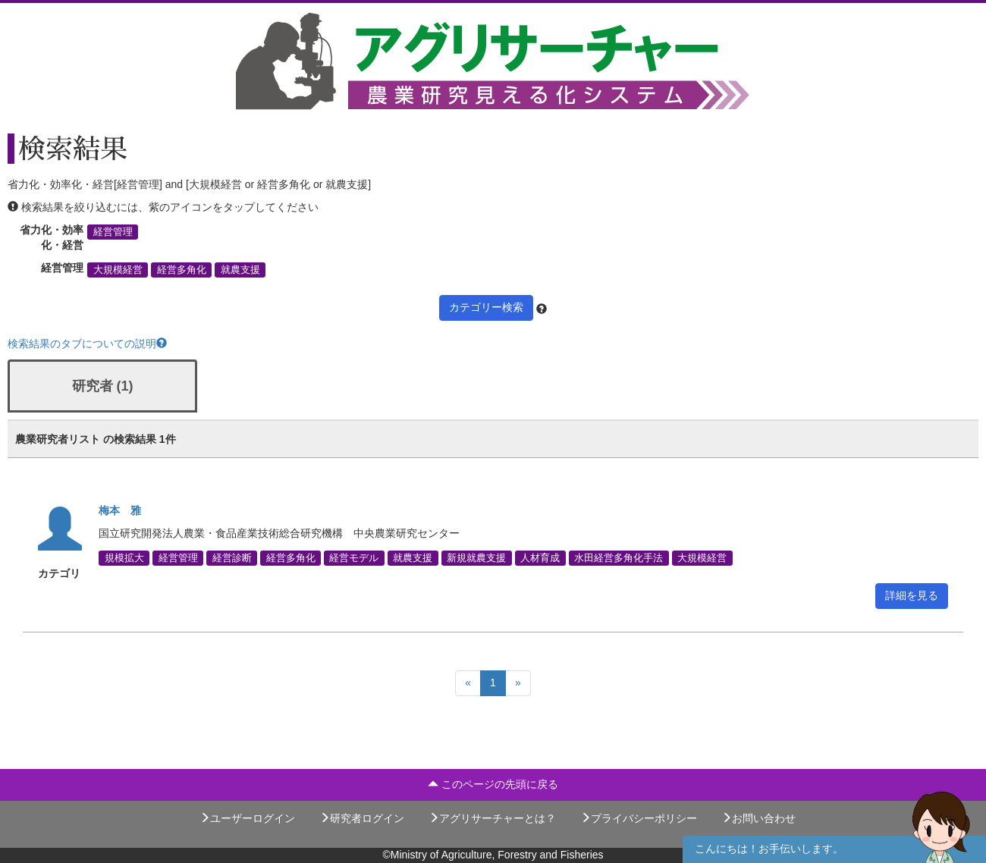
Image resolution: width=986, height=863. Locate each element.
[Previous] (468, 683)
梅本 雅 (120, 510)
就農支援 (240, 270)
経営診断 (232, 558)
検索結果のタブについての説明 (87, 343)
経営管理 (113, 232)
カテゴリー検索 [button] (486, 307)
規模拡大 (124, 558)
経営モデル (353, 558)
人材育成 (540, 558)
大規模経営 (118, 270)
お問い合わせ (758, 818)
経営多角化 (181, 270)
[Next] (518, 683)
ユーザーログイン (247, 818)
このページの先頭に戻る (493, 784)
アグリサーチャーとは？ (492, 818)
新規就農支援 (476, 558)
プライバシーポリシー (638, 818)
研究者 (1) (102, 386)
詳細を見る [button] (911, 595)
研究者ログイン (361, 818)
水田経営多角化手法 (618, 558)
